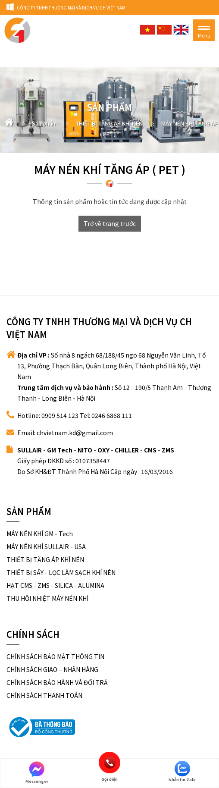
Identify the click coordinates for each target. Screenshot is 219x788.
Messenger (36, 772)
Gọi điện (109, 762)
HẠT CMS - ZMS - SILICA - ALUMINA (55, 585)
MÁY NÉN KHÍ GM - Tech (39, 533)
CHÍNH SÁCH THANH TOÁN (44, 695)
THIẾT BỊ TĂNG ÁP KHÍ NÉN (45, 559)
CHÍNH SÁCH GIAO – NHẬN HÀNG (52, 669)
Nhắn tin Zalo (182, 771)
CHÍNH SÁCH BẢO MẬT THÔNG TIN (55, 656)
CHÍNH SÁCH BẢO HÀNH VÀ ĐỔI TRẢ (57, 682)
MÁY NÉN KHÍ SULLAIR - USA (46, 546)
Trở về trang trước (110, 223)
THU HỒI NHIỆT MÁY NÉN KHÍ (47, 598)
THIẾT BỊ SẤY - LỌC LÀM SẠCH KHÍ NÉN (61, 572)
